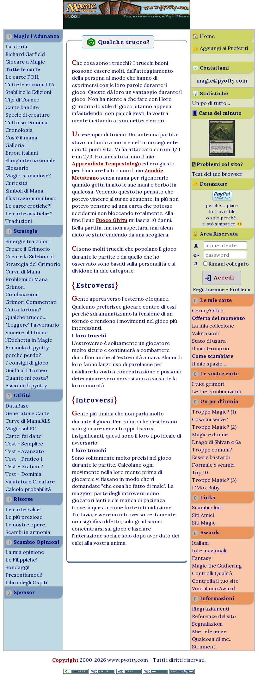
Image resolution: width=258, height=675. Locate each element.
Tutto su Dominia (26, 122)
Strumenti (204, 646)
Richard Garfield (25, 54)
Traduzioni (18, 221)
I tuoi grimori (208, 384)
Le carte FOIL (22, 77)
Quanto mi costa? (26, 378)
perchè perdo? (23, 355)
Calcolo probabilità (28, 489)
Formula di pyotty (27, 347)
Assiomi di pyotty (26, 385)
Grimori (15, 287)
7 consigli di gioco (26, 362)
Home (207, 36)
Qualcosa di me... (212, 639)
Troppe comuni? (212, 449)
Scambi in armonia (27, 532)
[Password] (225, 255)
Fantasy (201, 558)
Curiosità (16, 183)
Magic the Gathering (217, 565)
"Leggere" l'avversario (32, 325)
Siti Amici (203, 515)
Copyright (65, 660)
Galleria (14, 145)
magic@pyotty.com (221, 80)
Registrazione (209, 289)
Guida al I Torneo (26, 370)
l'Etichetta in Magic (28, 340)
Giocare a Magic (25, 61)
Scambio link (207, 507)
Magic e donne (210, 434)
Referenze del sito (214, 616)
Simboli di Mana (24, 190)
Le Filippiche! (21, 559)
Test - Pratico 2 (24, 466)
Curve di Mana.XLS (28, 421)
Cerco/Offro (208, 310)
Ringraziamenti (210, 608)
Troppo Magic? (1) (214, 411)
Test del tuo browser (217, 174)
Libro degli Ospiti (26, 582)
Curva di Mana (22, 271)
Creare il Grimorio (27, 249)
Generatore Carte (27, 413)
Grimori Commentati (31, 302)
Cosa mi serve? (210, 419)
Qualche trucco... (25, 317)
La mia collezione (213, 325)
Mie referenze (209, 631)
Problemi (240, 289)
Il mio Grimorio (210, 348)
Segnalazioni (207, 624)
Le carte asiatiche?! (28, 213)
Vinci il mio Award (213, 588)
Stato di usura (209, 341)
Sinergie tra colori (27, 241)
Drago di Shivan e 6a (216, 442)
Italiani (200, 543)
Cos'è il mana (21, 137)
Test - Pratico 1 (24, 459)
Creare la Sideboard (29, 256)
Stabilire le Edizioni (28, 92)
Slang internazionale (30, 160)
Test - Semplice (24, 443)
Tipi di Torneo (22, 99)
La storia (16, 46)
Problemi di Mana (26, 279)
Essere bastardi (211, 457)
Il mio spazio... (209, 363)
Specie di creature (27, 115)
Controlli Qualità (212, 573)
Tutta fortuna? (23, 309)
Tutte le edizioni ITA (29, 84)
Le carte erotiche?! (28, 206)
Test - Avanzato (24, 451)
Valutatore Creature (30, 481)
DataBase (16, 405)
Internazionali (209, 550)
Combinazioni (22, 294)
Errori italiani (21, 153)
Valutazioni (205, 333)
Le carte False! (23, 509)
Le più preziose (23, 517)
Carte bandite (22, 107)
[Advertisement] (19, 15)
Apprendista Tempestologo (106, 163)
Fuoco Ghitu (111, 220)
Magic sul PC (20, 428)
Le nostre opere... (27, 524)
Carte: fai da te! (24, 436)
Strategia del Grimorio (32, 264)
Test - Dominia (23, 474)
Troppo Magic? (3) (214, 480)
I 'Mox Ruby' (206, 487)
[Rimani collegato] (205, 263)
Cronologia (19, 130)
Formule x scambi (213, 465)
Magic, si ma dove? (28, 175)
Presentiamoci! (23, 575)
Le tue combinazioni (216, 391)
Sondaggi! (17, 567)
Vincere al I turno (26, 332)
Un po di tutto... (211, 103)
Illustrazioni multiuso (31, 198)
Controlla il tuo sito (215, 581)
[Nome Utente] (225, 245)
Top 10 (200, 472)
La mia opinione (24, 552)
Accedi (219, 278)
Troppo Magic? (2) (214, 427)
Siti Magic (204, 522)
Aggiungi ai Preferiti (224, 48)
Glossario (16, 168)
